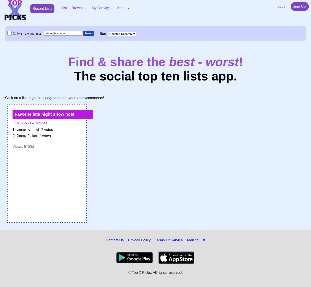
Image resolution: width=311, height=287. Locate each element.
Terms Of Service (169, 240)
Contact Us (115, 240)
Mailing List (196, 240)
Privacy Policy (139, 240)
